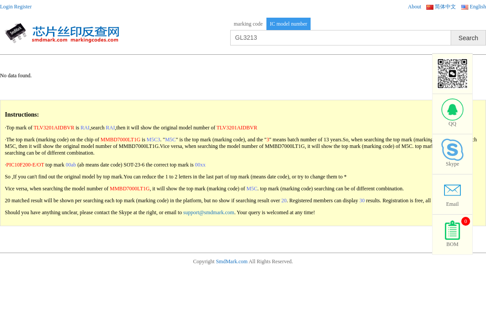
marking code (248, 24)
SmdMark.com (232, 261)
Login (6, 7)
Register (23, 7)
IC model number (289, 24)
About (414, 7)
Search (468, 38)
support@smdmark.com (208, 212)
